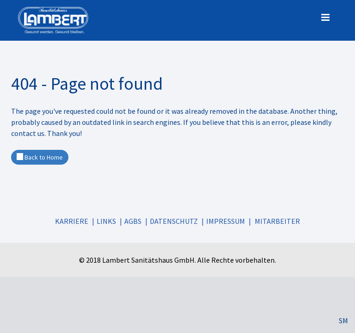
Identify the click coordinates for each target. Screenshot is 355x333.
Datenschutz (174, 221)
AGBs (132, 221)
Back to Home (40, 157)
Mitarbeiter (277, 221)
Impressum (225, 221)
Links (106, 221)
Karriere (71, 221)
